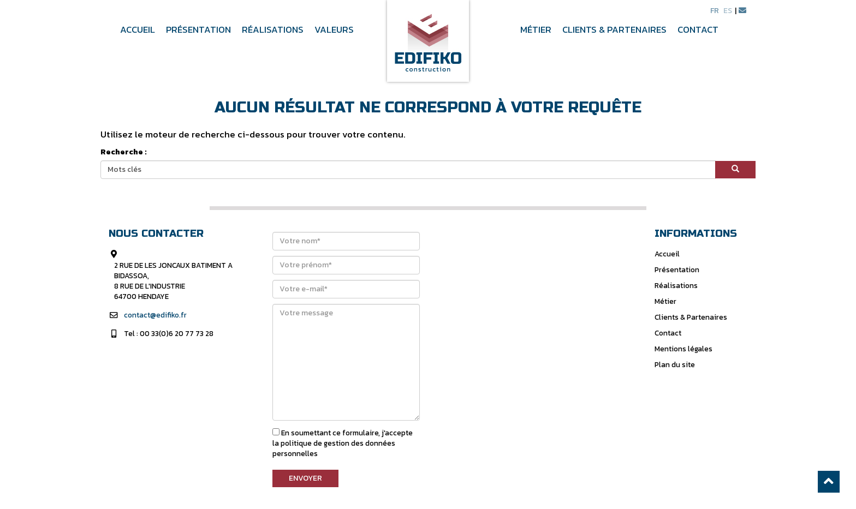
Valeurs (334, 30)
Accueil (137, 30)
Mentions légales (683, 348)
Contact (697, 30)
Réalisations (273, 30)
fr (714, 10)
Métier (535, 30)
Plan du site (675, 364)
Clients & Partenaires (614, 30)
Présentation (198, 30)
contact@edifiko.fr (155, 314)
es (727, 10)
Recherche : (123, 152)
